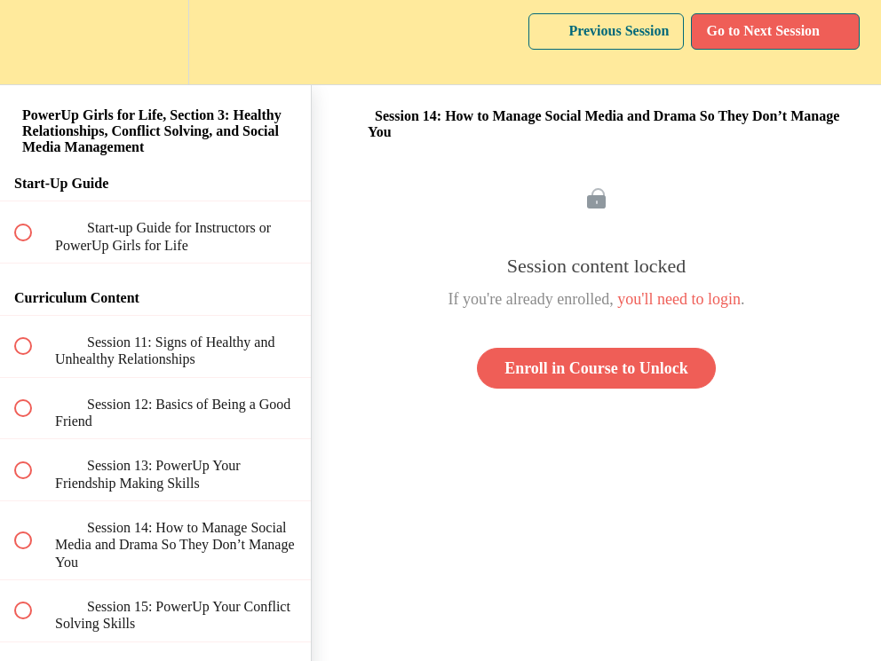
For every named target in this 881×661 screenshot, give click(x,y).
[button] (33, 42)
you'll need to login (679, 299)
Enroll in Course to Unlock (596, 368)
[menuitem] (155, 42)
